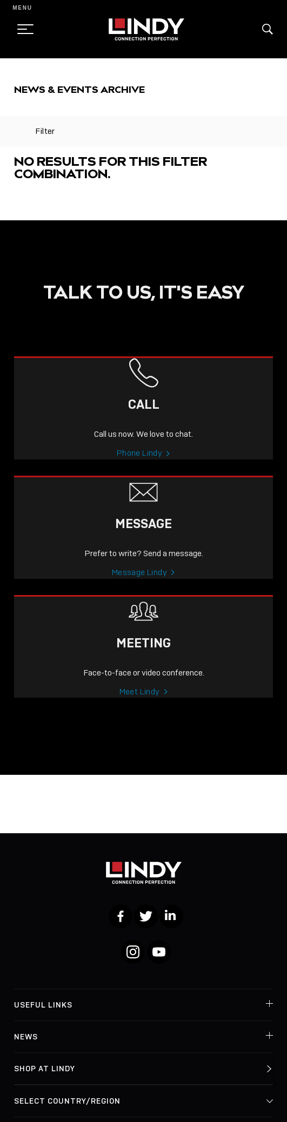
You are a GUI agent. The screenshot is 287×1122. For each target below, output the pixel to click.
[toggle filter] (19, 131)
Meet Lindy (139, 704)
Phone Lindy (139, 466)
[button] (267, 29)
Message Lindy (139, 585)
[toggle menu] (22, 29)
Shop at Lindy (44, 1068)
